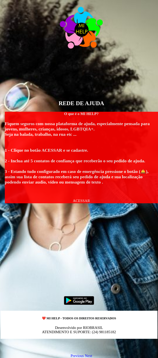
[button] (81, 201)
